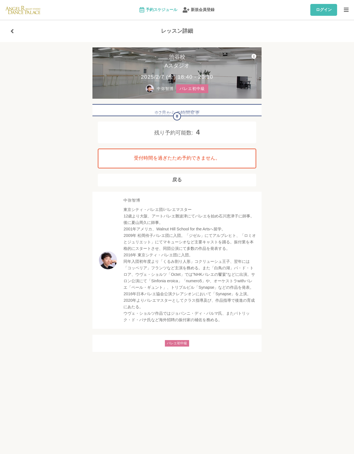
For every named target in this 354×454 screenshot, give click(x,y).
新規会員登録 (198, 10)
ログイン (324, 9)
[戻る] (12, 31)
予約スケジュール (158, 10)
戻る (177, 182)
